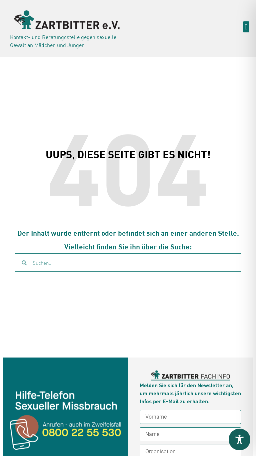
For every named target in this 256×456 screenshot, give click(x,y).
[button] (246, 26)
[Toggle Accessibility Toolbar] (239, 439)
